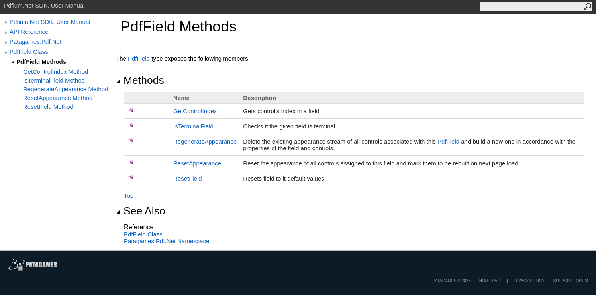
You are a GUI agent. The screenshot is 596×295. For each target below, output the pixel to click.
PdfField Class (29, 51)
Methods (140, 80)
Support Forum (570, 281)
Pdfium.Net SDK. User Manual (50, 21)
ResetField (187, 178)
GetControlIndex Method (55, 71)
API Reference (29, 31)
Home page (491, 281)
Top (128, 195)
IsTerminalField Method (54, 80)
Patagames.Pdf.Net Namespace (166, 241)
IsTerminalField (193, 126)
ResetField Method (48, 106)
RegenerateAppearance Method (65, 89)
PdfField (139, 58)
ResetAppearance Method (57, 97)
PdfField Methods (41, 61)
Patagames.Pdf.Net (35, 41)
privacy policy (528, 281)
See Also (140, 211)
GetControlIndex (195, 111)
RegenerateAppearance (205, 141)
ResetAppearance (197, 163)
